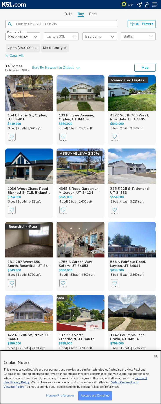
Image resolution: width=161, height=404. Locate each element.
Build (68, 13)
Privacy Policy (19, 382)
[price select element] (61, 36)
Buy (81, 13)
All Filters (141, 24)
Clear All (14, 55)
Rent (93, 13)
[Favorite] (12, 137)
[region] (80, 377)
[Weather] (127, 4)
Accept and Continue (95, 396)
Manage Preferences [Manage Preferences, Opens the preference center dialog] (60, 396)
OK (156, 356)
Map (145, 67)
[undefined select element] (22, 36)
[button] (10, 24)
